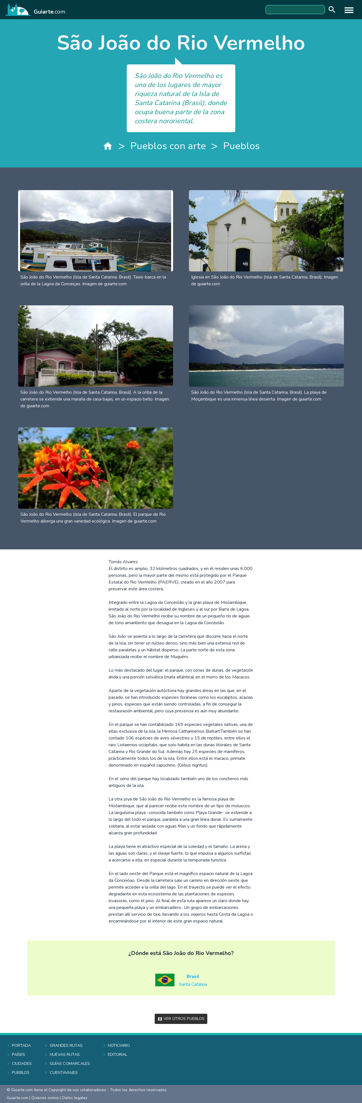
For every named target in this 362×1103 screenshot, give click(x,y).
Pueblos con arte (168, 146)
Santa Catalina (193, 984)
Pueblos (241, 146)
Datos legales (74, 1097)
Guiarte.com (17, 1097)
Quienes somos (45, 1097)
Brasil (193, 976)
